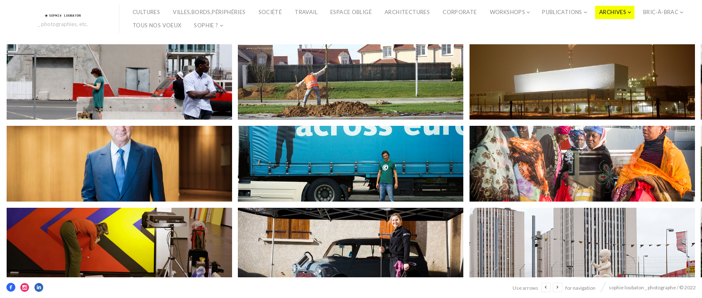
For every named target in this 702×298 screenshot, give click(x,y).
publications (562, 12)
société (270, 12)
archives (612, 12)
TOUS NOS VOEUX (157, 25)
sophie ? (206, 25)
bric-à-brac (660, 12)
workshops (507, 12)
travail (306, 12)
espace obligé (351, 12)
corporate (460, 12)
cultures (146, 12)
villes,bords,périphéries (209, 12)
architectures (407, 12)
